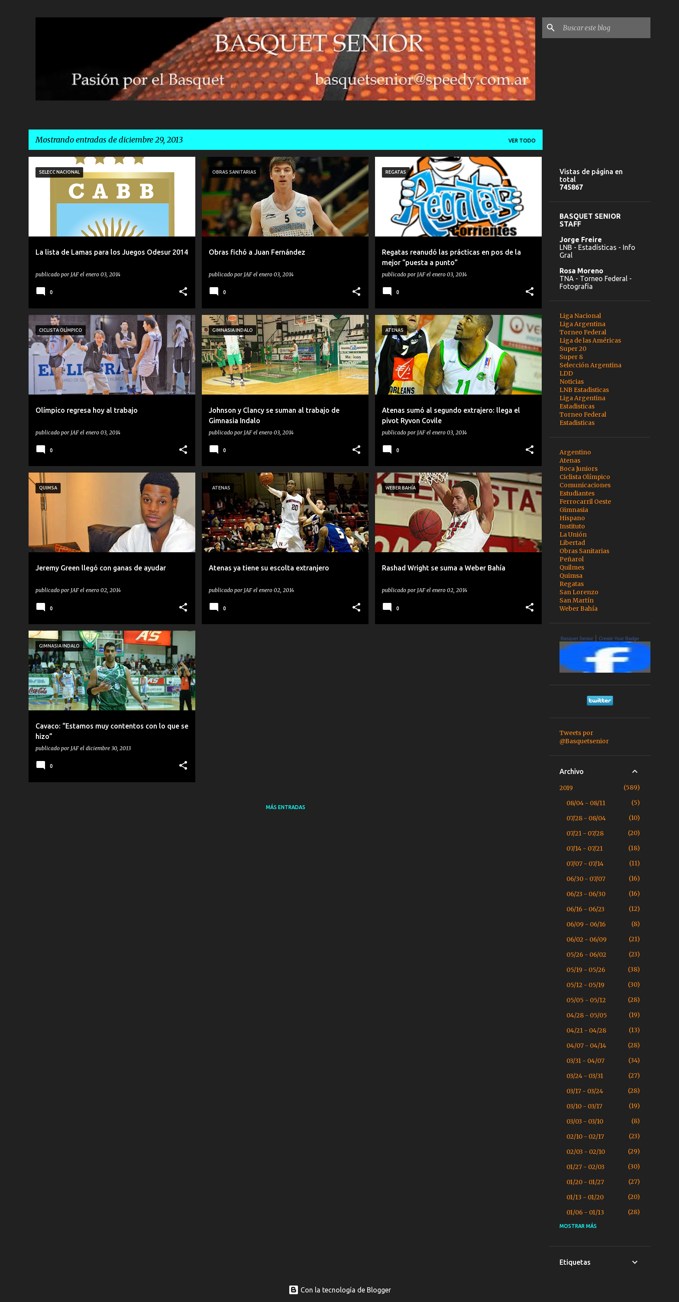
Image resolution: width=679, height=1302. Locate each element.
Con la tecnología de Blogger (339, 1290)
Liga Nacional (580, 316)
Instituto (572, 526)
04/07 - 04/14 (586, 1045)
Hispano (572, 518)
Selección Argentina (590, 365)
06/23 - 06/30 (585, 894)
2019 (566, 788)
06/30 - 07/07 (585, 879)
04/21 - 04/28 (586, 1030)
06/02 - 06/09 (586, 939)
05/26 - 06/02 (586, 955)
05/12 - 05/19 (585, 985)
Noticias (571, 381)
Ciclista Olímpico (584, 477)
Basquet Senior (576, 638)
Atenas (569, 460)
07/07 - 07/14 (585, 864)
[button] (183, 292)
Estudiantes (577, 493)
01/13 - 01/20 (585, 1197)
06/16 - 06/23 (585, 909)
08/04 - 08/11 (585, 803)
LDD (566, 373)
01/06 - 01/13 (585, 1212)
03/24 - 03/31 (584, 1076)
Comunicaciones (585, 485)
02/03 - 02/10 (585, 1152)
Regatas (571, 584)
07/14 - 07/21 (584, 848)
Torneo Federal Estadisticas (582, 419)
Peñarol (571, 559)
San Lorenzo (578, 592)
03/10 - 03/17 (584, 1106)
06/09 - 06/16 (586, 924)
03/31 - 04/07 (585, 1061)
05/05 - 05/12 (586, 1000)
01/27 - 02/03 (585, 1167)
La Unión (573, 534)
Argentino (575, 452)
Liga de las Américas (590, 340)
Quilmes (571, 567)
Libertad (572, 543)
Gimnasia (573, 510)
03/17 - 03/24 (584, 1091)
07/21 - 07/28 (585, 833)
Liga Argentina (582, 324)
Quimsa (570, 576)
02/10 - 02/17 (585, 1136)
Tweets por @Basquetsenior (584, 737)
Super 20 (572, 349)
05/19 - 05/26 (585, 970)
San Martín (576, 600)
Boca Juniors (578, 469)
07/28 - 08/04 (586, 818)
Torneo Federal (582, 332)
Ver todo (522, 140)
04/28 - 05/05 (586, 1015)
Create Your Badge (619, 638)
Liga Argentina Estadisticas (582, 402)
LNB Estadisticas (584, 390)
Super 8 (571, 357)
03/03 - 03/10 (584, 1121)
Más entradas (285, 807)
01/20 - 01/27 (585, 1182)
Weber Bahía (578, 608)
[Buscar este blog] (604, 27)
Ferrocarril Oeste (585, 501)
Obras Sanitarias (584, 551)
